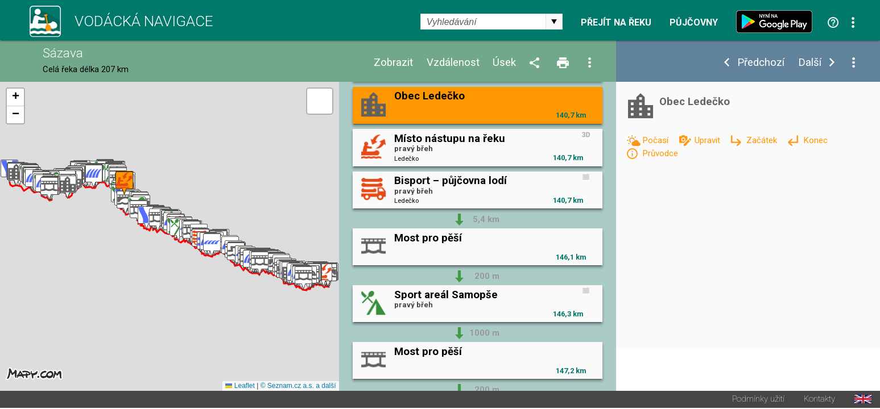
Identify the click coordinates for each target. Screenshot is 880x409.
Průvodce (660, 153)
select (554, 21)
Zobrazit (393, 62)
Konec (815, 140)
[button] (323, 275)
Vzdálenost (453, 62)
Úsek (504, 62)
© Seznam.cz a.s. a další (298, 387)
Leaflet (239, 387)
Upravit (708, 140)
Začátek (762, 140)
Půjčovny (694, 22)
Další (809, 62)
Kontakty (819, 400)
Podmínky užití (758, 400)
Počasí (656, 140)
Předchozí (760, 62)
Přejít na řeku (616, 22)
